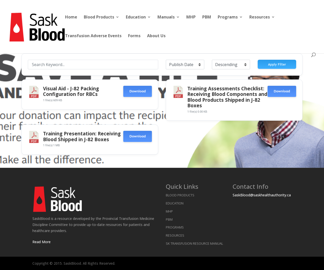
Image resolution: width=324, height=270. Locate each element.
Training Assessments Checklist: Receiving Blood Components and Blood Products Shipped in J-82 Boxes (227, 97)
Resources (259, 17)
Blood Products (99, 17)
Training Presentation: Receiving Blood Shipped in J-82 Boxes (82, 136)
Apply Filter (277, 64)
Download (137, 91)
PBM (206, 17)
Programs (228, 17)
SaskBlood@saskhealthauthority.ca (262, 195)
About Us (156, 36)
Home (71, 17)
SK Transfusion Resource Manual (194, 243)
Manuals (166, 17)
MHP (191, 17)
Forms (134, 36)
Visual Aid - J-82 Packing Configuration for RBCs (71, 91)
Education (136, 17)
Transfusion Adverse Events (93, 36)
